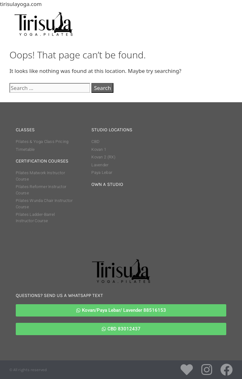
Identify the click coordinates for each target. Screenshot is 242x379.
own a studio (107, 184)
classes (25, 130)
